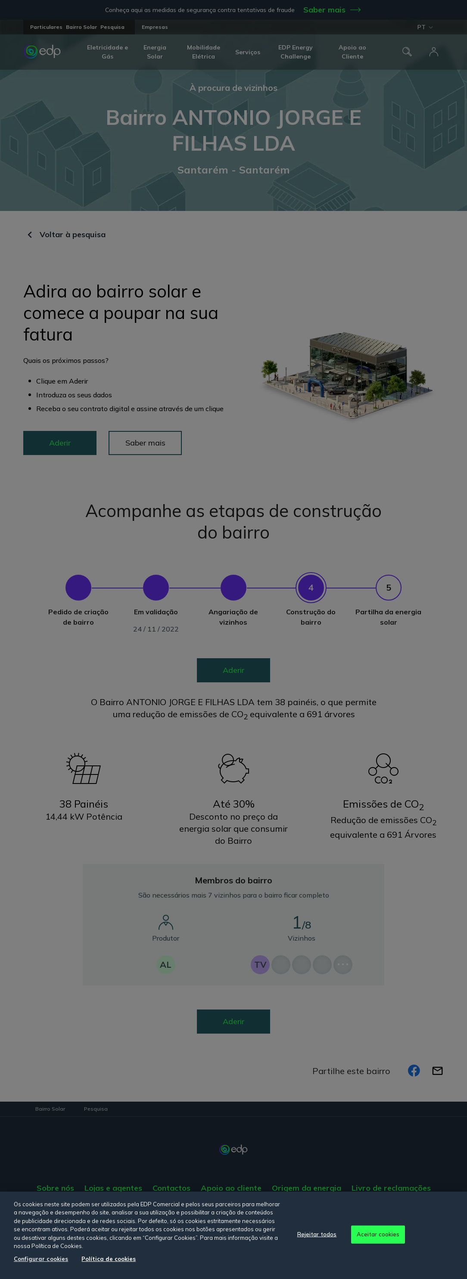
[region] (233, 1235)
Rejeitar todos (317, 1234)
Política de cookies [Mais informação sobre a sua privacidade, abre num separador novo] (108, 1258)
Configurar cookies (41, 1258)
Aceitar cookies (378, 1234)
